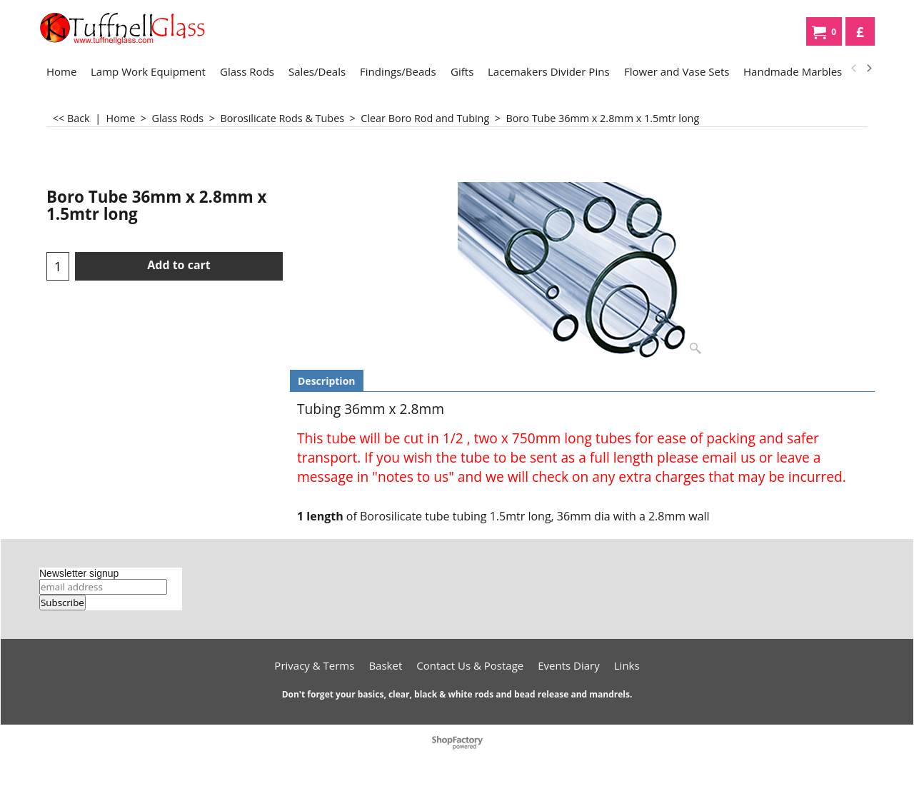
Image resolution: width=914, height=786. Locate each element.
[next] (868, 68)
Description (327, 381)
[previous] (854, 68)
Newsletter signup (79, 573)
